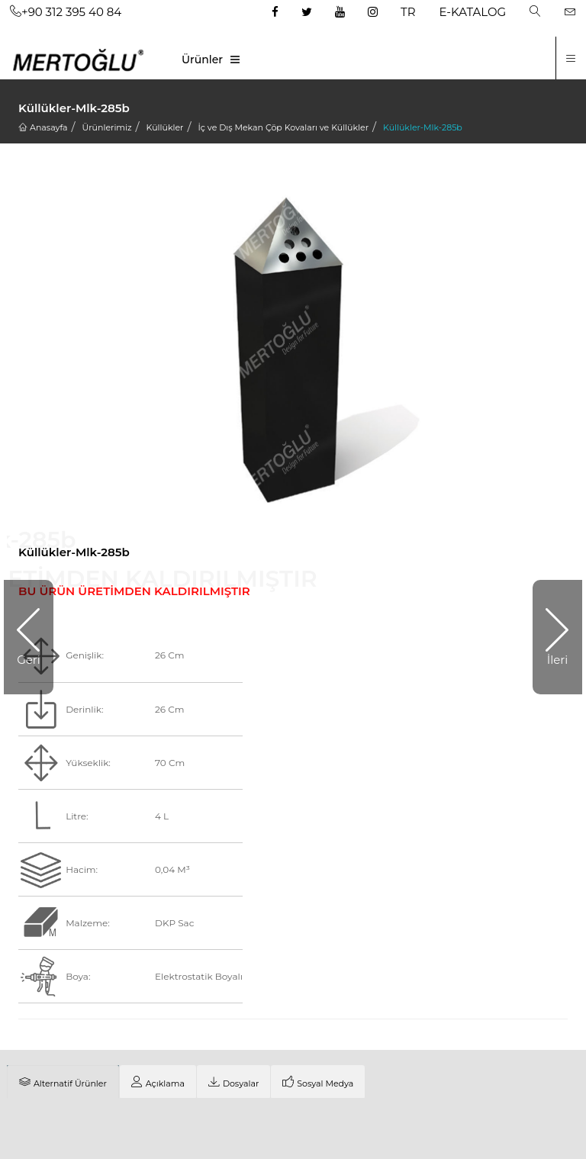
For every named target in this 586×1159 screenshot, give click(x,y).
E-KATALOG (473, 12)
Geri (28, 659)
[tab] (63, 1082)
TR (408, 12)
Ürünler (202, 59)
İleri (557, 659)
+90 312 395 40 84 (65, 12)
